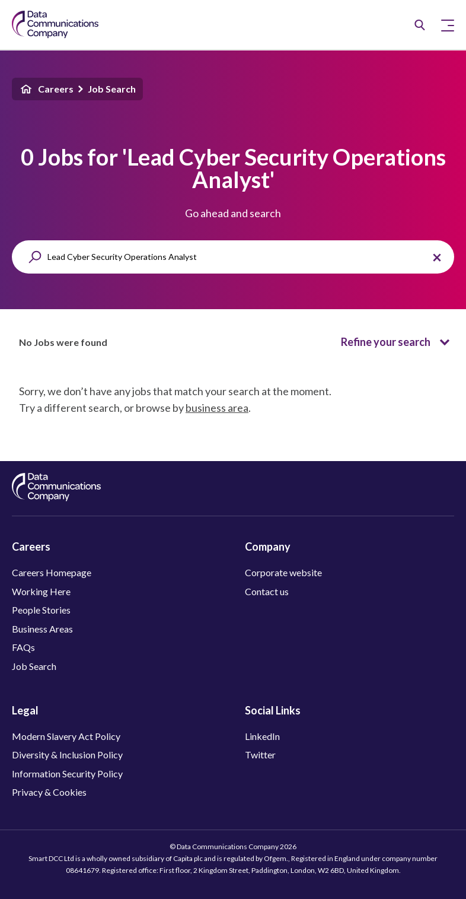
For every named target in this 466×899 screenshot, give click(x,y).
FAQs (23, 647)
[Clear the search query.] (436, 257)
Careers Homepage (51, 572)
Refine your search (397, 342)
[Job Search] (420, 25)
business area (217, 407)
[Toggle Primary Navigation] (447, 25)
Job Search (112, 88)
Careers (46, 89)
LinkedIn (262, 736)
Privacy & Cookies (49, 792)
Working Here (41, 591)
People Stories (41, 609)
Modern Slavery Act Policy (66, 736)
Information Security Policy (67, 773)
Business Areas (42, 628)
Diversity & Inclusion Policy (67, 754)
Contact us (267, 591)
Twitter (260, 754)
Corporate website (283, 572)
